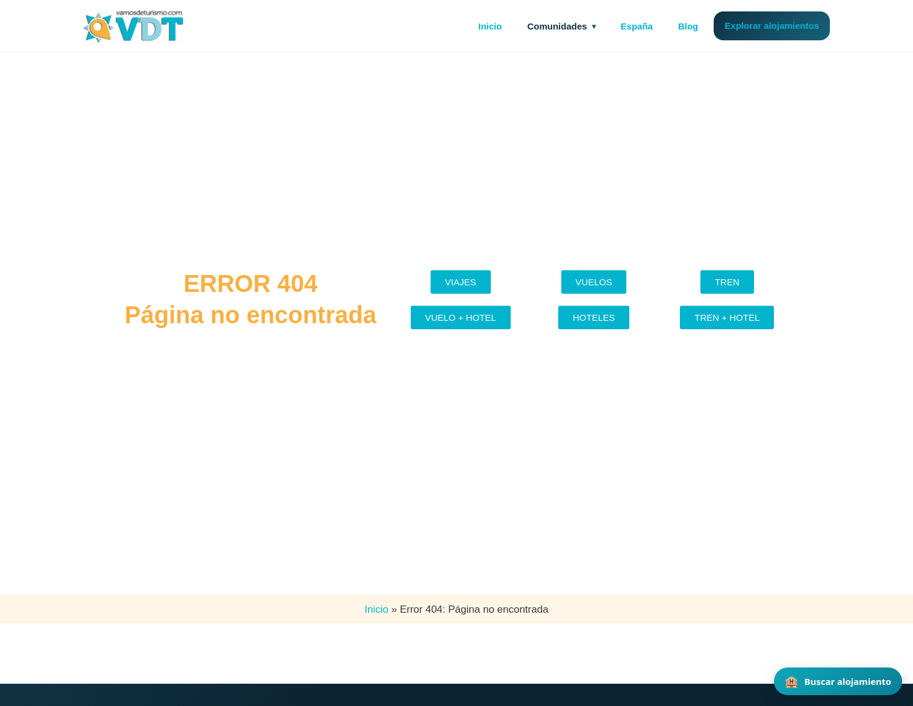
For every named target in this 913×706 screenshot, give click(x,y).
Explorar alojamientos (771, 25)
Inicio (490, 26)
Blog (688, 26)
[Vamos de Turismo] (133, 25)
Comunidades (557, 26)
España (637, 26)
